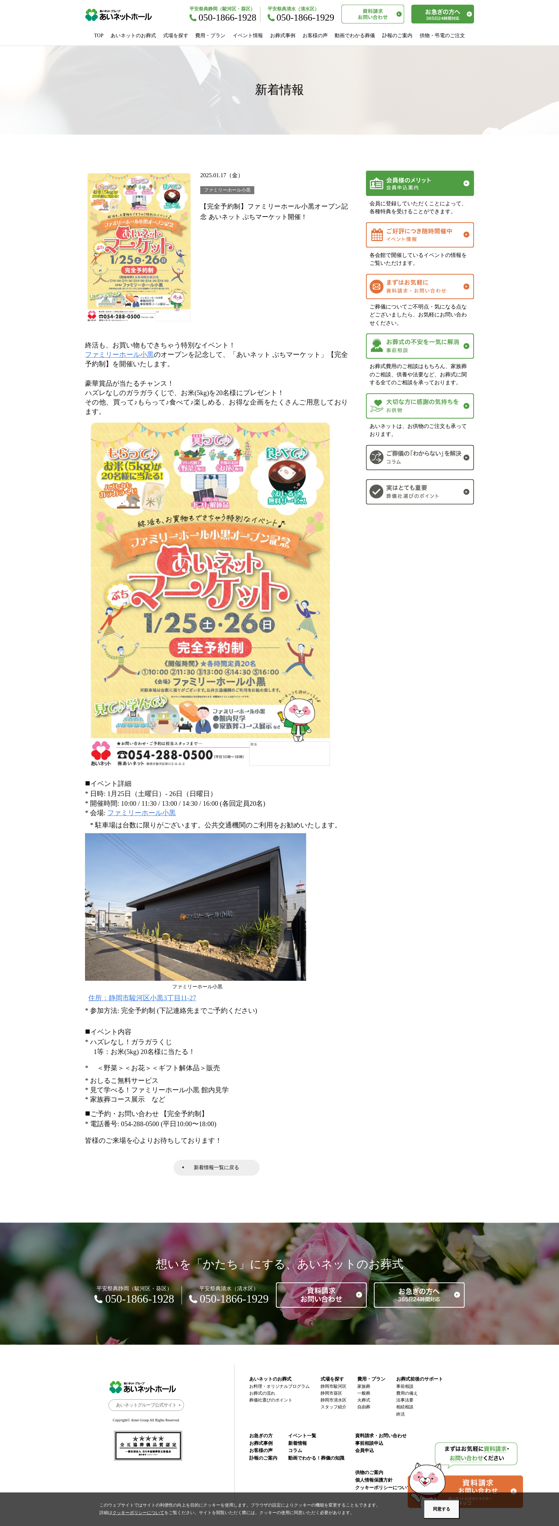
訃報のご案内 (397, 35)
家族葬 (363, 1386)
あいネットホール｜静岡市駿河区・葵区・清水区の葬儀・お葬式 (122, 15)
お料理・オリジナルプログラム (279, 1386)
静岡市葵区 (331, 1393)
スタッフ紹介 (333, 1406)
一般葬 (363, 1393)
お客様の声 (315, 35)
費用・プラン (210, 35)
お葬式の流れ (262, 1393)
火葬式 (363, 1400)
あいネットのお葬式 (133, 35)
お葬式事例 (282, 35)
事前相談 (404, 1386)
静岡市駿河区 (333, 1386)
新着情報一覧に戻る (216, 1167)
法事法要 (404, 1400)
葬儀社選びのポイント (270, 1400)
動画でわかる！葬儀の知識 (316, 1458)
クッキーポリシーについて (383, 1487)
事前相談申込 (369, 1443)
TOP (98, 35)
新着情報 (297, 1443)
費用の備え (407, 1393)
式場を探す (175, 35)
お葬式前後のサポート (419, 1379)
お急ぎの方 (261, 1435)
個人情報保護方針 (374, 1480)
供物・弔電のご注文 (442, 35)
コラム (295, 1450)
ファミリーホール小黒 (119, 354)
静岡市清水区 (333, 1400)
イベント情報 (248, 35)
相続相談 (404, 1406)
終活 (400, 1414)
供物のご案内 (369, 1472)
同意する (441, 1509)
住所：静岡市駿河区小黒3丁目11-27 (142, 998)
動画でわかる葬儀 (355, 35)
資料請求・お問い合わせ (381, 1435)
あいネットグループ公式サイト (146, 1405)
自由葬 (363, 1406)
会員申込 (364, 1450)
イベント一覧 (302, 1435)
